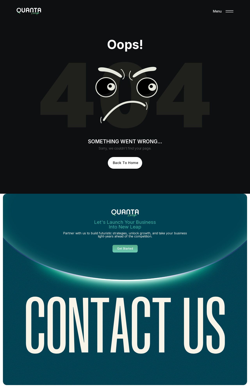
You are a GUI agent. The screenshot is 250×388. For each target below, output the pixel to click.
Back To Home (125, 163)
